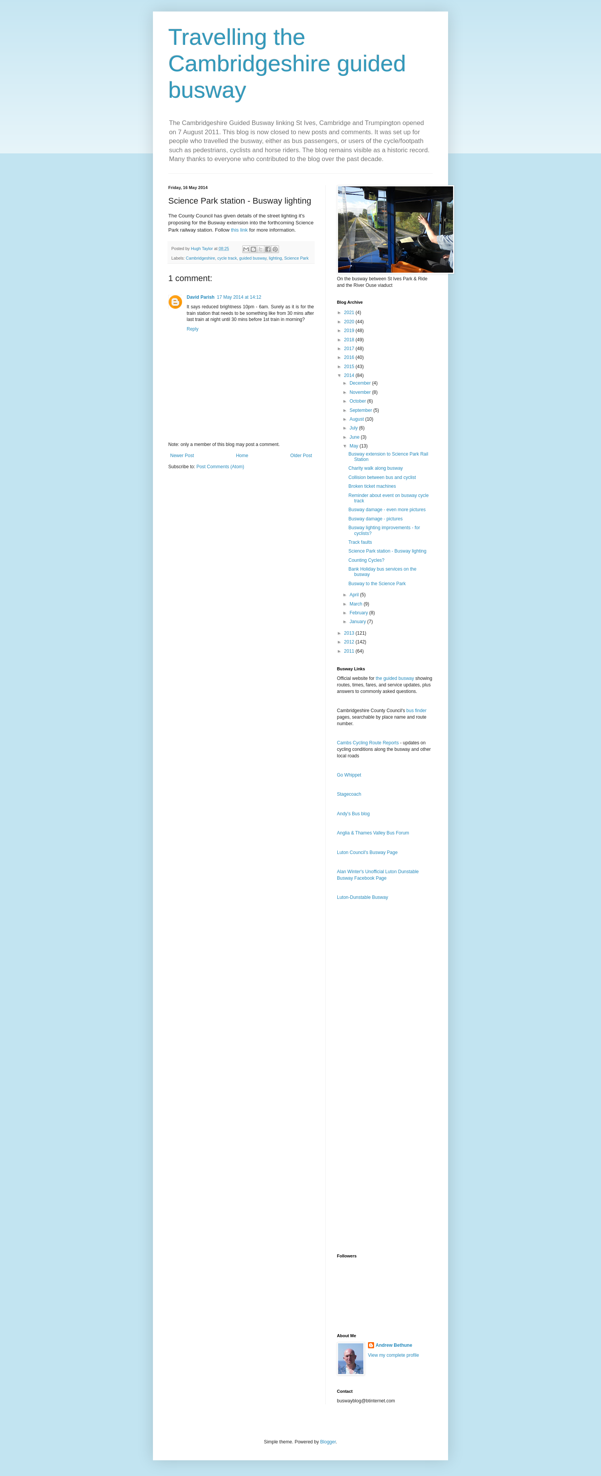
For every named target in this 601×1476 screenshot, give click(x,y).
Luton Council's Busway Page (367, 852)
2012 (350, 642)
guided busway (252, 258)
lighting (275, 258)
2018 (350, 339)
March (357, 604)
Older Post (301, 455)
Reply (193, 329)
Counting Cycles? (366, 560)
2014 (350, 375)
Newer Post (182, 455)
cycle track (227, 258)
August (357, 419)
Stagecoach (349, 794)
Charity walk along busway (375, 468)
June (355, 437)
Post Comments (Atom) (220, 466)
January (358, 621)
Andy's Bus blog (353, 813)
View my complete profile (393, 1355)
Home (242, 455)
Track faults (360, 542)
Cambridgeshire (200, 258)
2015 (350, 366)
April (355, 594)
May (355, 446)
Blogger (328, 1442)
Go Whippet (349, 775)
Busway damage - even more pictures (386, 509)
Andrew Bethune (394, 1345)
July (354, 428)
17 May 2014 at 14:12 (239, 297)
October (358, 401)
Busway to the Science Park (377, 583)
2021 (350, 312)
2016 (350, 357)
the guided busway (395, 678)
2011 (350, 651)
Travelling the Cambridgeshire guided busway (287, 63)
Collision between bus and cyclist (382, 477)
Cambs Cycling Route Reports (368, 742)
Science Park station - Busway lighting (387, 551)
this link (239, 230)
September (361, 410)
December (361, 383)
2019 (350, 330)
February (359, 612)
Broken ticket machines (372, 486)
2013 (350, 633)
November (361, 392)
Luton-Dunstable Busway (362, 897)
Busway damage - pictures (375, 519)
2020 (350, 321)
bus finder (416, 710)
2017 (350, 348)
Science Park (296, 258)
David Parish (201, 297)
